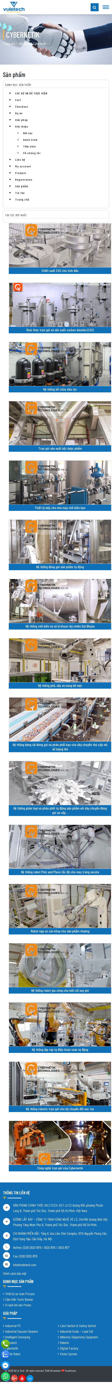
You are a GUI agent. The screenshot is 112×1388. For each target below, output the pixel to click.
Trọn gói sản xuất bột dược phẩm (60, 448)
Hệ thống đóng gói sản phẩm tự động (60, 567)
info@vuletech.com (24, 1264)
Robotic (64, 1342)
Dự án (19, 113)
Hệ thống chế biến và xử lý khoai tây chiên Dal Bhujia (60, 626)
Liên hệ (20, 159)
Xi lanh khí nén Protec (18, 1305)
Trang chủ (9, 43)
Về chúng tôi (31, 153)
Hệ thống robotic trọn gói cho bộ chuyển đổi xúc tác (60, 1109)
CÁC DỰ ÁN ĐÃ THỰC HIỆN (31, 93)
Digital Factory (69, 1348)
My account (23, 166)
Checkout (21, 106)
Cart (18, 100)
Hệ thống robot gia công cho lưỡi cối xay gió (60, 990)
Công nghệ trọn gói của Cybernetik (60, 1168)
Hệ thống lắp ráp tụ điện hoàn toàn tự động (60, 1049)
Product (20, 173)
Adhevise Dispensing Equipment (79, 1337)
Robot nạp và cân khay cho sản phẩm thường (60, 931)
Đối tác (28, 133)
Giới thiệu (21, 126)
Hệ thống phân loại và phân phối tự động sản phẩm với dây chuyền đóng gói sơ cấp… (60, 810)
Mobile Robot (12, 1354)
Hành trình (30, 139)
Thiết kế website (53, 1370)
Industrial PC (13, 1325)
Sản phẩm (21, 186)
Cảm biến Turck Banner (19, 1299)
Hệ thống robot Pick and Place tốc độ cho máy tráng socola (60, 872)
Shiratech (11, 1342)
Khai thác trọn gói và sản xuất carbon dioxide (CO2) (60, 330)
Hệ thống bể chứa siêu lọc (60, 389)
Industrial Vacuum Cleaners (21, 1331)
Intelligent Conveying (17, 1337)
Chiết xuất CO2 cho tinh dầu (60, 270)
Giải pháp (24, 43)
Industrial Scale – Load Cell (76, 1331)
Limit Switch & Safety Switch (78, 1325)
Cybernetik (11, 1348)
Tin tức (20, 192)
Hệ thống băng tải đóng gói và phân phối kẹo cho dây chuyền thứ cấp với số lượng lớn (60, 746)
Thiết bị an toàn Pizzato (20, 1293)
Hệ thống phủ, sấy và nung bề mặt (60, 685)
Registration (23, 179)
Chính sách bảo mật (14, 1273)
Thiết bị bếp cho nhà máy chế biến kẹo (60, 507)
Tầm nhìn (29, 146)
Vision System (68, 1354)
